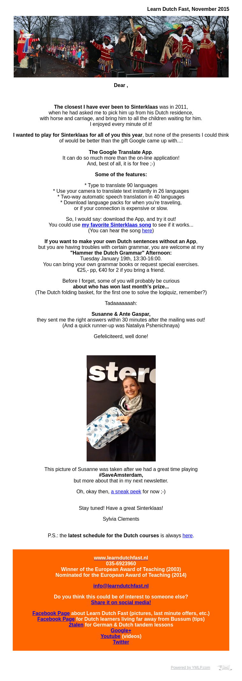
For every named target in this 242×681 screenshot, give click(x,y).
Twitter (121, 642)
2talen (76, 624)
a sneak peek (126, 491)
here (147, 230)
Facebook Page (51, 613)
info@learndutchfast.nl (121, 586)
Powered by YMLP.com (190, 667)
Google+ (121, 630)
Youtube (111, 636)
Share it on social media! (121, 602)
